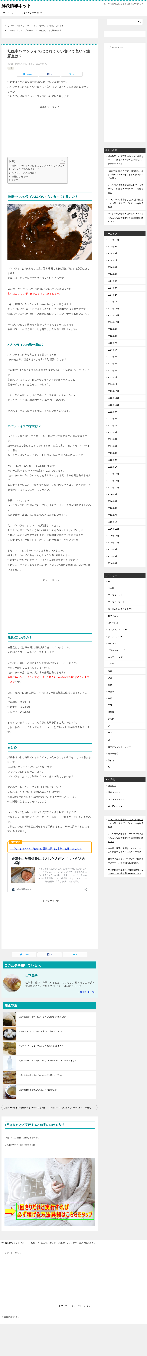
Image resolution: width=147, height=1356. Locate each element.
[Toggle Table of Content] (61, 161)
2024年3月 (113, 288)
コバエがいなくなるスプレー (121, 609)
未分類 (111, 719)
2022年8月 (113, 418)
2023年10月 (113, 322)
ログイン (112, 785)
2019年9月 (113, 549)
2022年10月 (113, 405)
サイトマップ (9, 12)
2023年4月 (113, 363)
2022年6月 (113, 432)
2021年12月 (113, 473)
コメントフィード (116, 799)
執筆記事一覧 (87, 989)
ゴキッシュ (113, 623)
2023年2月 (113, 377)
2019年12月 (113, 529)
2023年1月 (113, 384)
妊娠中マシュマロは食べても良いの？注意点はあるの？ (42, 1028)
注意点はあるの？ (21, 176)
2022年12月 (113, 391)
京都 (110, 671)
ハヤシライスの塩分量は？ (25, 169)
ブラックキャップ (116, 650)
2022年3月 (113, 453)
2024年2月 (113, 295)
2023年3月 (113, 370)
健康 (110, 678)
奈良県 (111, 691)
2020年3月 (113, 508)
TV (109, 581)
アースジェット (115, 595)
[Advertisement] (49, 130)
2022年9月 (113, 412)
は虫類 (111, 588)
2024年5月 (113, 274)
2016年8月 (113, 563)
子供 (110, 705)
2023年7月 (113, 343)
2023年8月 (113, 336)
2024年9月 (113, 246)
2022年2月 (113, 460)
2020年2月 (113, 515)
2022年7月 (113, 425)
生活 (110, 733)
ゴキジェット (114, 616)
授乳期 (111, 712)
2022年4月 (113, 446)
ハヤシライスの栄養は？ (24, 173)
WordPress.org (115, 806)
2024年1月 (113, 301)
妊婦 (10, 68)
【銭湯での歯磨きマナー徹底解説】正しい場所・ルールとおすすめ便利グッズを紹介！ (125, 174)
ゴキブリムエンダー (117, 629)
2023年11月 (113, 315)
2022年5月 (113, 439)
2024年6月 (113, 267)
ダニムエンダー (115, 636)
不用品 (111, 664)
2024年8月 (113, 253)
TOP (14, 1239)
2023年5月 (113, 356)
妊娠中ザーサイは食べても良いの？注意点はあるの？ (41, 1043)
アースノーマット (116, 602)
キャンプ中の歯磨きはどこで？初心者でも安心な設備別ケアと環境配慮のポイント (125, 218)
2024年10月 (113, 239)
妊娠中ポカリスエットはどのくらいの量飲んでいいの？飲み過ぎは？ (47, 1057)
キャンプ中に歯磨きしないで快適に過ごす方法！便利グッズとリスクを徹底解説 (125, 203)
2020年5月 (113, 494)
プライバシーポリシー (32, 12)
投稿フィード (114, 792)
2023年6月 (113, 350)
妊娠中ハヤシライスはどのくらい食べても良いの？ (38, 165)
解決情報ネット (17, 5)
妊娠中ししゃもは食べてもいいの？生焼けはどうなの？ (42, 1072)
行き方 (111, 760)
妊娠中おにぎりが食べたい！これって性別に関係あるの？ (43, 1014)
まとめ (15, 180)
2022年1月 (113, 467)
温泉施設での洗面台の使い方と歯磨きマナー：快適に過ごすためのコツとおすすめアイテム (125, 160)
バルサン (112, 643)
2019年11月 (113, 535)
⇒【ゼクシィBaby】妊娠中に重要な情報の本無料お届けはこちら (46, 848)
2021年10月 (113, 487)
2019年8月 (113, 556)
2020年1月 (113, 522)
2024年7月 (113, 260)
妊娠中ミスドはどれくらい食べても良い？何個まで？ (73, 1105)
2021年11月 (113, 480)
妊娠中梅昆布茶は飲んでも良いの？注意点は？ (38, 1087)
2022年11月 (113, 398)
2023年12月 (113, 308)
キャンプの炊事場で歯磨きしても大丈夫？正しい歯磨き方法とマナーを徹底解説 (125, 189)
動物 (110, 685)
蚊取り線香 (113, 753)
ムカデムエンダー (116, 657)
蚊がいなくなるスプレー (119, 747)
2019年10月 (113, 542)
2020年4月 (113, 501)
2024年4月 (113, 281)
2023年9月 (113, 329)
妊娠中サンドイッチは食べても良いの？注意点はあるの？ (27, 1105)
